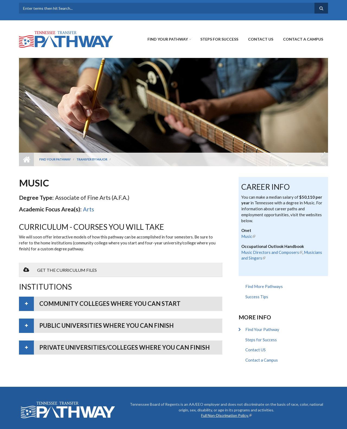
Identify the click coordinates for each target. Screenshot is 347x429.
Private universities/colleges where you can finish (124, 347)
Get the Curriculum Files (60, 270)
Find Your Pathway (167, 39)
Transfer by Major (91, 159)
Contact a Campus (303, 39)
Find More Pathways (264, 286)
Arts (88, 209)
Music (248, 236)
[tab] (120, 304)
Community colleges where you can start (110, 303)
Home (26, 159)
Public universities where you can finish (106, 325)
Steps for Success (219, 39)
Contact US (260, 39)
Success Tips (256, 296)
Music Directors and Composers (271, 252)
